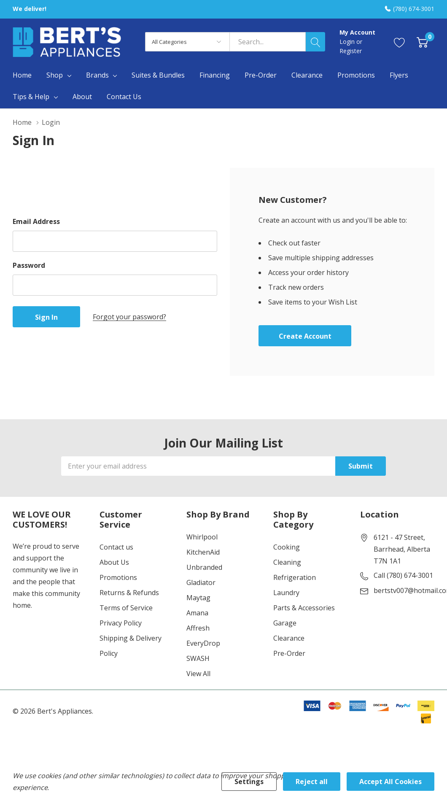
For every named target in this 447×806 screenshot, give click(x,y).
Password (29, 265)
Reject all (312, 781)
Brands (97, 75)
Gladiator (200, 582)
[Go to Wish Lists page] (399, 42)
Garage (284, 623)
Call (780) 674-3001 (403, 575)
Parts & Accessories (304, 607)
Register (350, 51)
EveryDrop (203, 643)
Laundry (286, 592)
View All (198, 673)
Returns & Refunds (129, 592)
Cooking (286, 547)
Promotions (118, 577)
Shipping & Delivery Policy (131, 645)
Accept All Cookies (390, 781)
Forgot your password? (129, 316)
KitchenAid (203, 552)
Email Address (36, 221)
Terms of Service (126, 607)
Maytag (198, 597)
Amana (197, 612)
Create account (305, 336)
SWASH (198, 658)
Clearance (288, 638)
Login (347, 42)
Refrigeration (294, 577)
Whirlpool (202, 537)
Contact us (116, 547)
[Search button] (315, 41)
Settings (249, 781)
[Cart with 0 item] (422, 42)
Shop (54, 75)
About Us (114, 562)
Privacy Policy (121, 623)
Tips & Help (31, 96)
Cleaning (287, 562)
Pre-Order (289, 653)
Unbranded (204, 567)
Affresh (198, 628)
